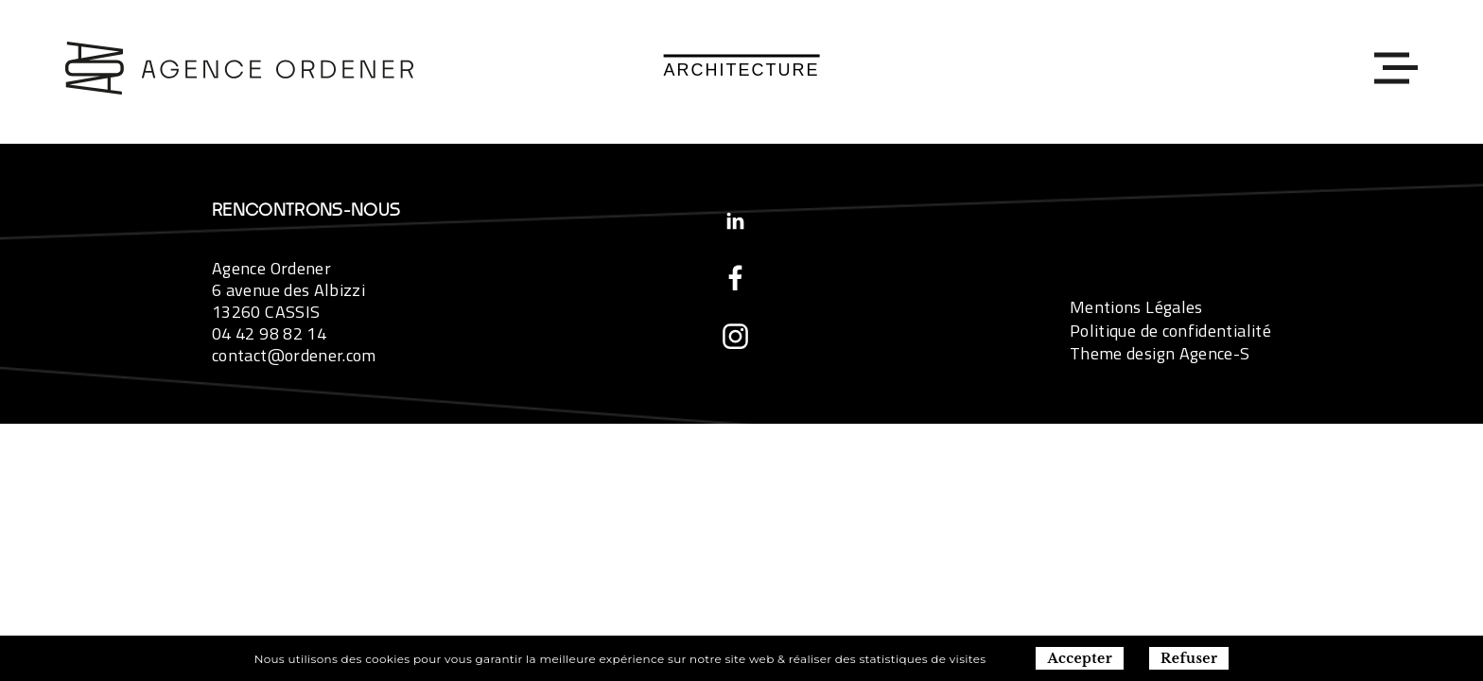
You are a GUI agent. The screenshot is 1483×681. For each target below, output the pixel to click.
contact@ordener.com (294, 355)
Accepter (1079, 658)
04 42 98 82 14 (269, 333)
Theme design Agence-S (1160, 353)
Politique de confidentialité (1170, 330)
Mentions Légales (1136, 307)
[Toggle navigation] (1390, 67)
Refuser (1188, 658)
